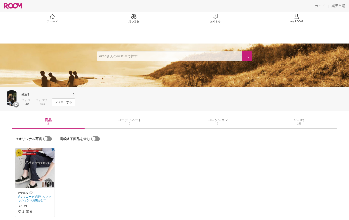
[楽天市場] (338, 6)
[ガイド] (320, 6)
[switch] (47, 138)
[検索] (247, 56)
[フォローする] (63, 102)
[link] (35, 168)
